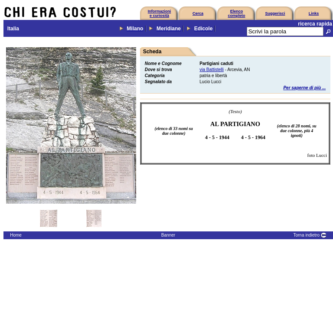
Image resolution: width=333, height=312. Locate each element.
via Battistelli (211, 69)
